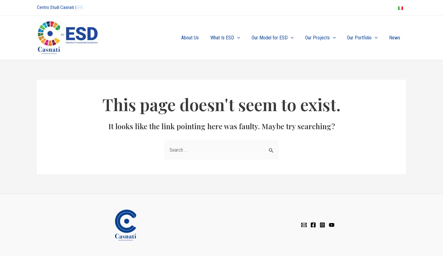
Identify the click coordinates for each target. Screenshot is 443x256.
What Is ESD (233, 38)
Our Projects (324, 38)
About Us (199, 38)
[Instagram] (322, 225)
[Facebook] (313, 225)
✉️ (80, 7)
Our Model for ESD (278, 38)
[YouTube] (331, 225)
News (395, 38)
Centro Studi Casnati (55, 7)
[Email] (304, 225)
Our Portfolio (364, 38)
